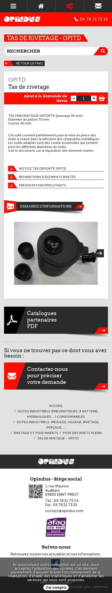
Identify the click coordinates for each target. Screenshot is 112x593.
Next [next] (100, 253)
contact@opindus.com (64, 511)
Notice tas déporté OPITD (37, 168)
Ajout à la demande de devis (45, 98)
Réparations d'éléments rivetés (42, 177)
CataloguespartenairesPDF (56, 320)
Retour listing (23, 63)
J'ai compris (55, 587)
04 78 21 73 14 (91, 19)
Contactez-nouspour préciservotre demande (56, 376)
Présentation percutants (37, 185)
